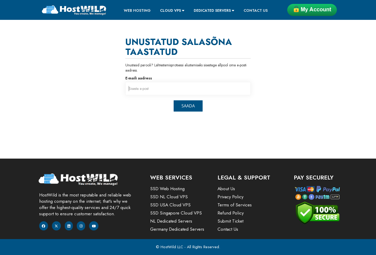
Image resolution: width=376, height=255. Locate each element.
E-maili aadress (138, 78)
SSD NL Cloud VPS (169, 197)
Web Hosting (137, 10)
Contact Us (256, 10)
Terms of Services (235, 205)
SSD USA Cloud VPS (170, 205)
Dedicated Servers (214, 10)
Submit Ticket (230, 221)
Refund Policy (231, 213)
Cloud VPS (172, 10)
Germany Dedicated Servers (177, 229)
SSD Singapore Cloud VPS (176, 213)
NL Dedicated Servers (171, 221)
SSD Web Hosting (167, 189)
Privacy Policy (230, 197)
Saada (188, 106)
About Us (226, 189)
